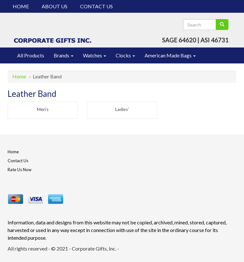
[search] (222, 24)
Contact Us (96, 6)
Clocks (125, 55)
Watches (94, 55)
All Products (30, 55)
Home (21, 6)
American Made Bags (170, 55)
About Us (54, 6)
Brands (63, 55)
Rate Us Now (19, 169)
